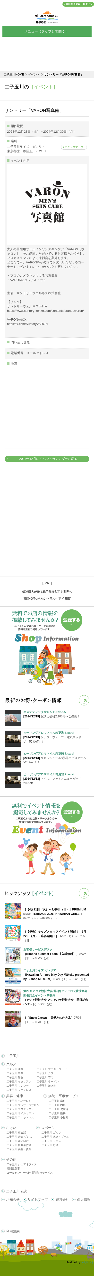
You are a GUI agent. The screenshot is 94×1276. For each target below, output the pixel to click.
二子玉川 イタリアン (19, 1081)
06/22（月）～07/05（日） (54, 936)
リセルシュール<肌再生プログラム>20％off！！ (56, 757)
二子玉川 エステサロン (20, 1109)
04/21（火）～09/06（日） (54, 914)
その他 (11, 1159)
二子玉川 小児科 (58, 1117)
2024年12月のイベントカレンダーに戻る (48, 459)
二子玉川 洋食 (15, 1077)
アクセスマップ (74, 147)
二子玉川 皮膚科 (58, 1109)
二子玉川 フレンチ (18, 1085)
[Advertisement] (47, 525)
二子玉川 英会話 (16, 1132)
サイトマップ (37, 1199)
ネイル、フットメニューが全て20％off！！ (56, 778)
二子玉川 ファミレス (19, 1089)
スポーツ (48, 1128)
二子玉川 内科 (57, 1104)
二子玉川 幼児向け (18, 1140)
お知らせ (13, 1199)
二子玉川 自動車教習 (19, 1145)
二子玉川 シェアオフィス (22, 1164)
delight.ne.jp (87, 1262)
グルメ (11, 1064)
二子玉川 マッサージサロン (23, 1104)
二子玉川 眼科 (57, 1113)
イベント (34, 74)
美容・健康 (14, 1096)
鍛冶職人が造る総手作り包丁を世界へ (47, 592)
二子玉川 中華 (15, 1073)
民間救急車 (13, 1168)
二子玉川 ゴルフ (51, 1132)
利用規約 (13, 1231)
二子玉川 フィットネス (20, 1117)
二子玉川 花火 (16, 1191)
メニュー (47, 31)
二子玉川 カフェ (46, 1073)
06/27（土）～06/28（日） (56, 975)
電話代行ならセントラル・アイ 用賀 (47, 598)
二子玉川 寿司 (45, 1077)
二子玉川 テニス (51, 1140)
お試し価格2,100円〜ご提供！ (56, 714)
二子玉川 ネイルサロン (20, 1113)
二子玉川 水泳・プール (55, 1136)
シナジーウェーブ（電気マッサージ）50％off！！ (56, 737)
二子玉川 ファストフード (52, 1069)
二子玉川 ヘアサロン (19, 1100)
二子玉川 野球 (50, 1145)
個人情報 (84, 1199)
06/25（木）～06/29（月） (54, 954)
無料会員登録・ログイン (79, 4)
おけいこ (13, 1128)
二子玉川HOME (14, 74)
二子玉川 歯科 (57, 1100)
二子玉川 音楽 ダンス (19, 1136)
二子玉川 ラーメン (48, 1081)
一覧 (84, 700)
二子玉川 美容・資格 (19, 1149)
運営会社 (62, 1199)
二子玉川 (13, 1056)
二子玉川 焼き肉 (46, 1085)
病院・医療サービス (63, 1096)
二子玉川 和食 (15, 1069)
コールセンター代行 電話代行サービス (30, 1172)
